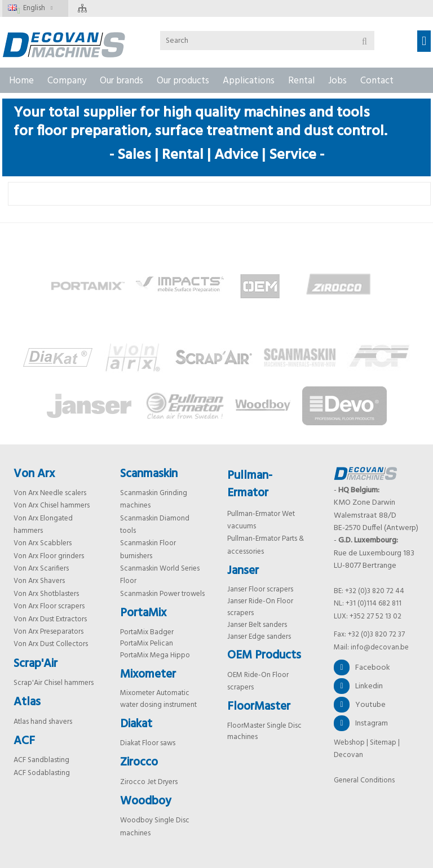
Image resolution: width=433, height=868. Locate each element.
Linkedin (358, 686)
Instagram (361, 723)
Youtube (360, 705)
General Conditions (364, 780)
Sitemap (383, 743)
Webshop (349, 743)
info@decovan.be (380, 647)
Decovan (348, 755)
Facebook (362, 667)
